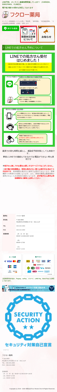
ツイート (6, 350)
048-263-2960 (20, 226)
